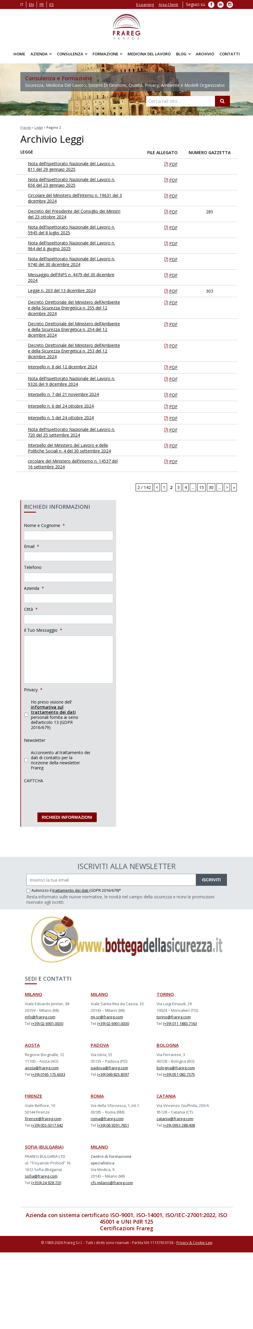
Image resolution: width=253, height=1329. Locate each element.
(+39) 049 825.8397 (113, 1072)
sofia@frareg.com (41, 1174)
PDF (173, 164)
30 (211, 487)
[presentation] (69, 797)
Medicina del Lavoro (149, 54)
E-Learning (145, 4)
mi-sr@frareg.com (107, 1015)
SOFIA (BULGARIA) (44, 1145)
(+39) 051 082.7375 (179, 1072)
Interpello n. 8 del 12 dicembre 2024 (67, 367)
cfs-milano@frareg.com (112, 1181)
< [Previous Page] (157, 487)
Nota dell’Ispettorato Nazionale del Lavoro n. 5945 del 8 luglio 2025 (76, 230)
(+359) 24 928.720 (46, 1181)
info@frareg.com (40, 1015)
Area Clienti (168, 4)
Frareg (25, 127)
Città (31, 609)
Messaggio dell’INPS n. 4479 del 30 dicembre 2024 (76, 277)
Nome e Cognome (44, 525)
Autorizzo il (39, 888)
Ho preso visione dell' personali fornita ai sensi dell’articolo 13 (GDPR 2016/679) (54, 714)
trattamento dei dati (70, 888)
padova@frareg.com (109, 1066)
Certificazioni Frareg (126, 1226)
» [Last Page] (234, 487)
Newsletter (34, 740)
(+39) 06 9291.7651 (113, 1123)
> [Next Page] (227, 487)
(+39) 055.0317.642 (47, 1123)
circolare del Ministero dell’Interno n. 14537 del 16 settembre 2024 (74, 464)
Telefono (33, 567)
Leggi (38, 127)
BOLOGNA (168, 1043)
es (51, 4)
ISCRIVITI (211, 878)
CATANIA (166, 1094)
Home (19, 54)
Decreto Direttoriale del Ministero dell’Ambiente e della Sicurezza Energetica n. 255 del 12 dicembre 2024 (75, 307)
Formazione (105, 54)
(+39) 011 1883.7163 (180, 1021)
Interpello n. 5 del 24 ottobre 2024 (66, 417)
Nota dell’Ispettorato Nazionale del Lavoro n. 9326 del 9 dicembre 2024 (76, 381)
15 (201, 487)
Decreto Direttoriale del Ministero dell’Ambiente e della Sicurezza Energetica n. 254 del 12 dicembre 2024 (75, 329)
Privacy (33, 689)
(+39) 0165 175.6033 (48, 1072)
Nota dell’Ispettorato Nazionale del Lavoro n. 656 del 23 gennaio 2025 (76, 182)
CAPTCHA (33, 780)
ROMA (97, 1094)
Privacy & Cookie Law (194, 1240)
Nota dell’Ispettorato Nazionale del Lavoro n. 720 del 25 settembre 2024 (76, 432)
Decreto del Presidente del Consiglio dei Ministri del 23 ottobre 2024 (71, 214)
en (31, 4)
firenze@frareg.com (43, 1117)
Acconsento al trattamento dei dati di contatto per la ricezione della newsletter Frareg (60, 760)
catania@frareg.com (175, 1117)
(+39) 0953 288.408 (179, 1123)
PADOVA (100, 1043)
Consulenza (70, 54)
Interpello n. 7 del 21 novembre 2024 (68, 394)
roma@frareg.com (107, 1117)
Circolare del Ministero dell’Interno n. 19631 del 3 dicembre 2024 (74, 198)
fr (42, 4)
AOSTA (32, 1043)
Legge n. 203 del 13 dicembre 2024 (67, 290)
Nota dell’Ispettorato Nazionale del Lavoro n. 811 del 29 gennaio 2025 (76, 166)
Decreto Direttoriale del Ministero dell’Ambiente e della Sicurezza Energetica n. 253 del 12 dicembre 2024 (75, 350)
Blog (181, 54)
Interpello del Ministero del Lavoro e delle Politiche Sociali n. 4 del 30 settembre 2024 (74, 448)
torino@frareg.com (174, 1015)
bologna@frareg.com (176, 1066)
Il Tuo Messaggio (43, 630)
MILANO (33, 992)
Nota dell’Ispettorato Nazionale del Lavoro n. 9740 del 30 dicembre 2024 (76, 261)
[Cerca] (222, 101)
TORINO (165, 992)
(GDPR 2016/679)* (105, 888)
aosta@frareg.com (42, 1066)
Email (31, 546)
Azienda (39, 54)
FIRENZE (33, 1094)
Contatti (229, 54)
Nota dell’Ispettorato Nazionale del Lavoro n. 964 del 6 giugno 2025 (76, 245)
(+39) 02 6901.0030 (47, 1021)
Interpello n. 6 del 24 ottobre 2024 (66, 406)
